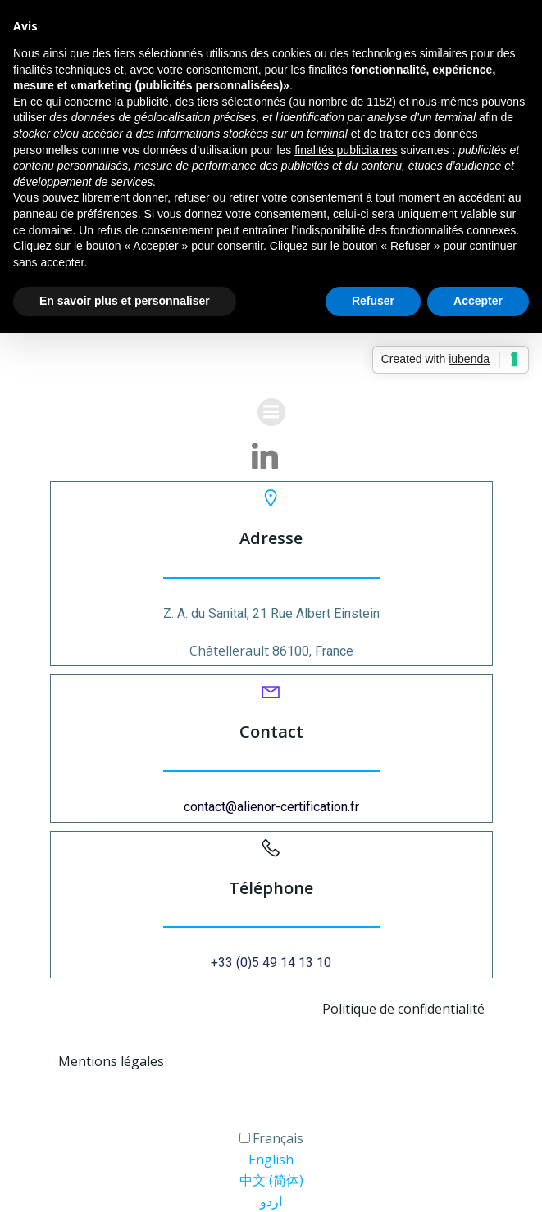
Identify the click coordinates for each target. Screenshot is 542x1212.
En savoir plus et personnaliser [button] (124, 300)
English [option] (271, 1160)
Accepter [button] (478, 300)
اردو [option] (271, 1201)
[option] (271, 1160)
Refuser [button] (373, 300)
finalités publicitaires (345, 150)
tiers (207, 101)
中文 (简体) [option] (271, 1180)
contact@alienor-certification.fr (271, 807)
